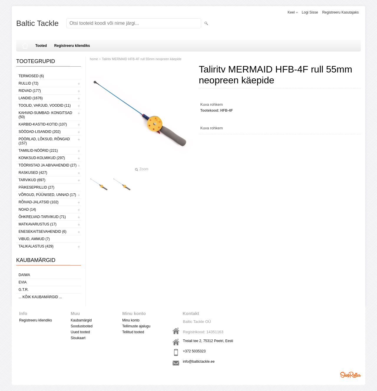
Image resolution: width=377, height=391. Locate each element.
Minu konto (131, 320)
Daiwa (24, 275)
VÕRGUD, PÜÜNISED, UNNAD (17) (47, 195)
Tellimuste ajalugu (136, 326)
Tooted (41, 46)
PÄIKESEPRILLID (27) (36, 187)
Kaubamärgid (81, 320)
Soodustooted (81, 326)
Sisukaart (78, 338)
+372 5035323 (194, 351)
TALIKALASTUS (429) (36, 246)
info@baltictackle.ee (199, 361)
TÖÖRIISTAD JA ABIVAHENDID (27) (48, 165)
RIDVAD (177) (30, 91)
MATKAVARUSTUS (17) (38, 224)
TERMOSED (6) (31, 76)
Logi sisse (310, 12)
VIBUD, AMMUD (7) (34, 239)
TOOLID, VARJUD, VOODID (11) (45, 105)
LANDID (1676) (31, 98)
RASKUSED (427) (33, 173)
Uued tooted (80, 332)
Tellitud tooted (133, 332)
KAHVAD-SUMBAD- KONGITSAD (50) (45, 115)
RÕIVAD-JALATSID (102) (39, 202)
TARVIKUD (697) (32, 180)
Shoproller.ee (350, 375)
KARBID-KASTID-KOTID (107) (43, 124)
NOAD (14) (27, 209)
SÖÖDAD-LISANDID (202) (40, 132)
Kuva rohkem (211, 104)
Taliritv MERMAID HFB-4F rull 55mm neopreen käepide (141, 59)
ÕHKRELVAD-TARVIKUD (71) (42, 217)
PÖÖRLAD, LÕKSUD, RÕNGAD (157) (44, 141)
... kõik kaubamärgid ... (40, 297)
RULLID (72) (28, 83)
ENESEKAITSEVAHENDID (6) (42, 232)
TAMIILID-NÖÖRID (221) (38, 151)
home (94, 59)
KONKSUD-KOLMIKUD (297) (42, 158)
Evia (23, 282)
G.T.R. (24, 290)
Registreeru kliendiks (72, 46)
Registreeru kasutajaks (340, 12)
